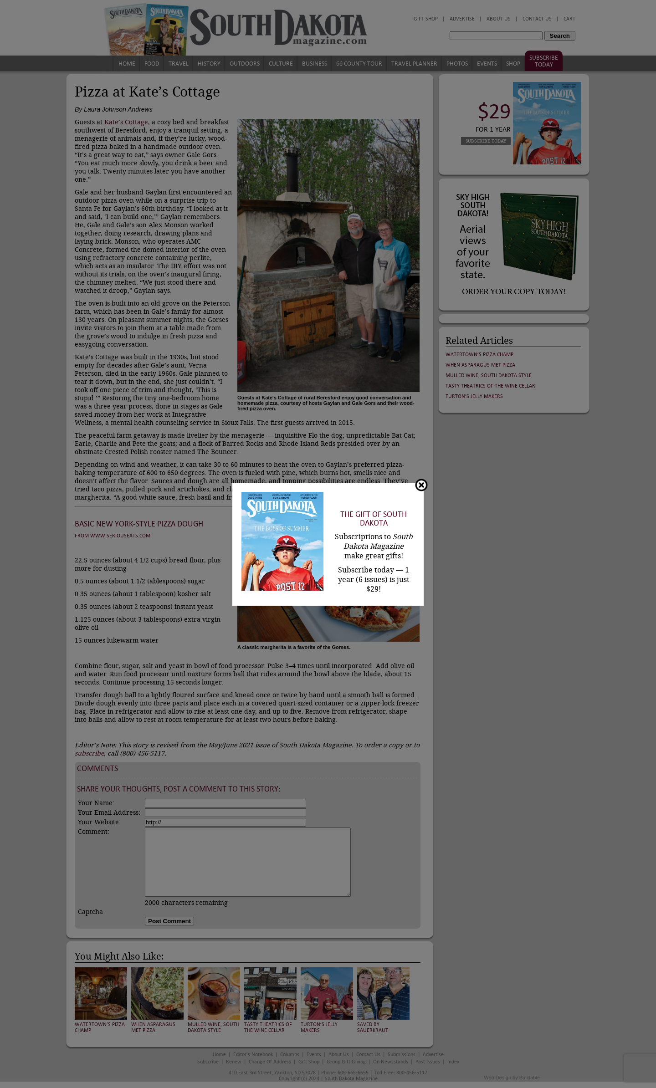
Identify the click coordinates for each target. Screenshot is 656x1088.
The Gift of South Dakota (373, 518)
